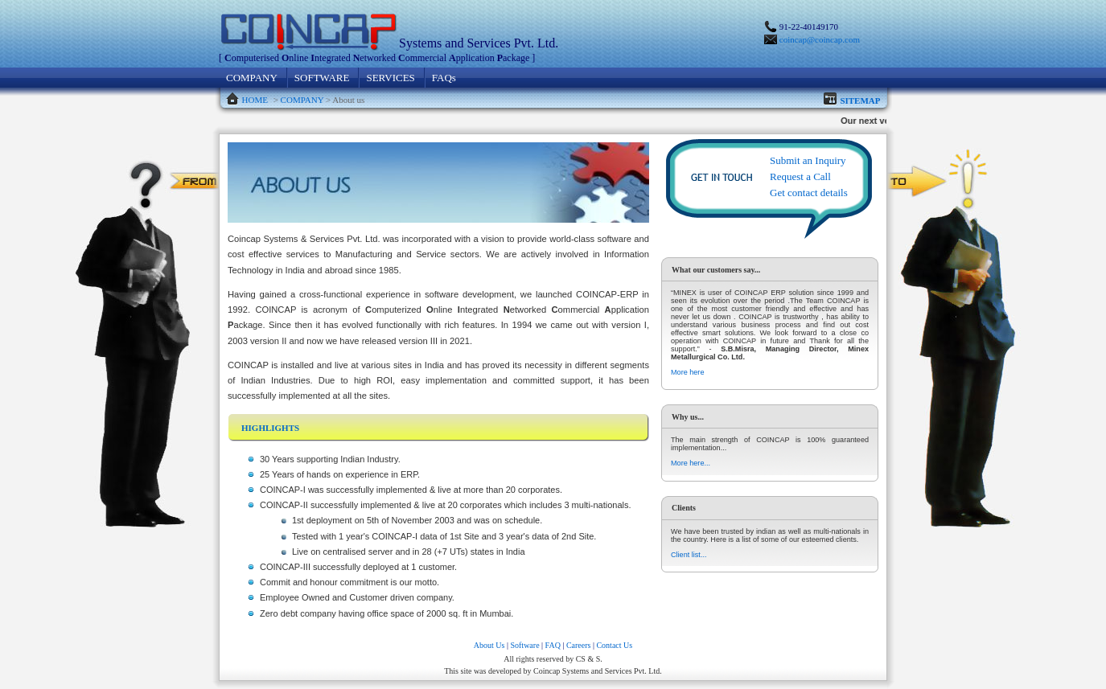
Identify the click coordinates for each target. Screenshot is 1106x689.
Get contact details (809, 193)
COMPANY (252, 78)
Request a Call (800, 176)
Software (524, 645)
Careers (578, 645)
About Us (489, 645)
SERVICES (390, 78)
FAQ (553, 645)
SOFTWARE (322, 78)
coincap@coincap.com (819, 39)
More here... (690, 463)
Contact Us (614, 645)
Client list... (688, 555)
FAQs (444, 78)
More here (687, 372)
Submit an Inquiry (808, 160)
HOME (255, 100)
